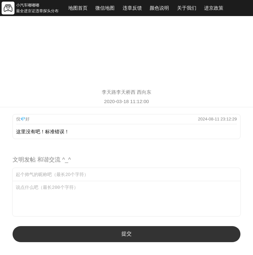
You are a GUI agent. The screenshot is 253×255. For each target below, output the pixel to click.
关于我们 (186, 8)
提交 (126, 233)
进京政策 (213, 8)
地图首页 (78, 8)
